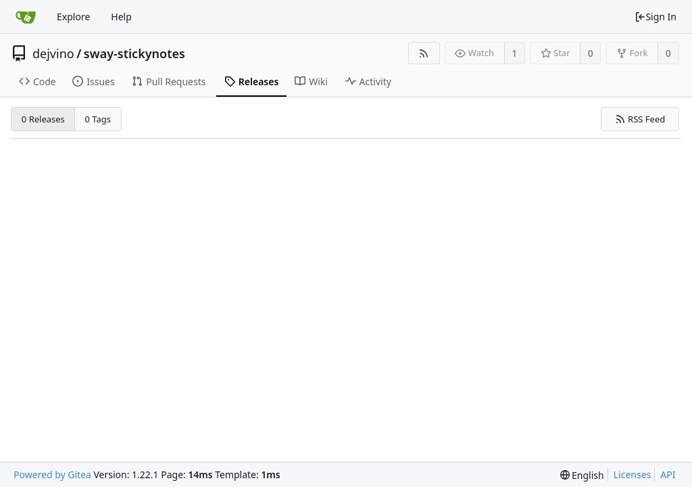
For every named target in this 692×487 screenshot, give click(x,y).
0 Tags (98, 119)
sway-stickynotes (134, 53)
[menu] (582, 475)
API (667, 474)
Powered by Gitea (52, 474)
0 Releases (43, 119)
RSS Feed (640, 119)
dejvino (53, 53)
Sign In (655, 16)
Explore (73, 16)
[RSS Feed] (424, 53)
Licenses (632, 474)
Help (121, 16)
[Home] (26, 17)
